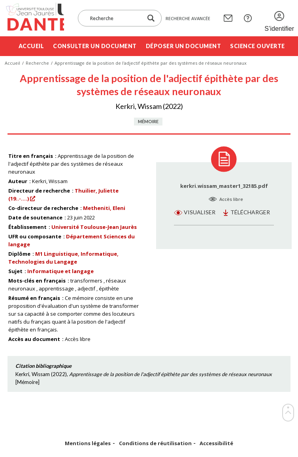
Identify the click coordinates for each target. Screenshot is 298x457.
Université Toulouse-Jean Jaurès (94, 226)
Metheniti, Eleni (104, 208)
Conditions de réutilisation (155, 443)
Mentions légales (88, 443)
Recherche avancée (188, 18)
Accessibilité (216, 443)
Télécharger (250, 212)
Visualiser (199, 212)
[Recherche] (114, 18)
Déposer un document (183, 46)
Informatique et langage (60, 271)
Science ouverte (257, 46)
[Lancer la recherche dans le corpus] (151, 18)
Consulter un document (95, 46)
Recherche (37, 63)
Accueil (31, 46)
